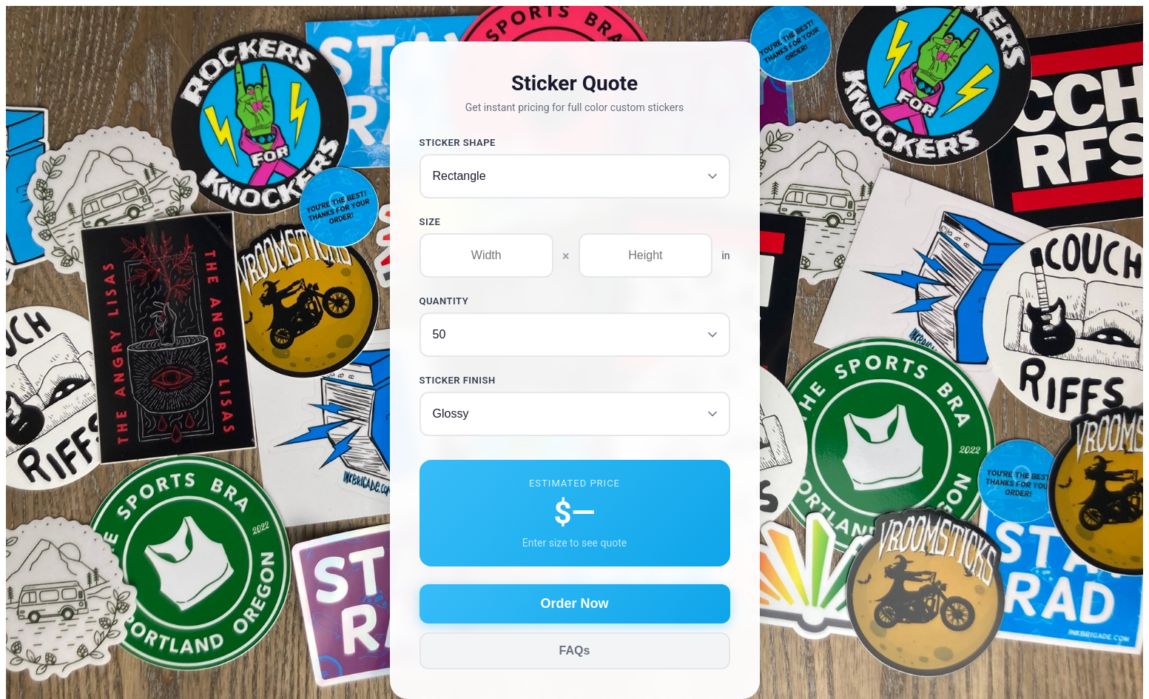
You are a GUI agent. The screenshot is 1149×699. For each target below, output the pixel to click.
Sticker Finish (457, 380)
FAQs (574, 650)
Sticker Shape (457, 142)
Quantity (444, 301)
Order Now (574, 603)
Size (430, 221)
